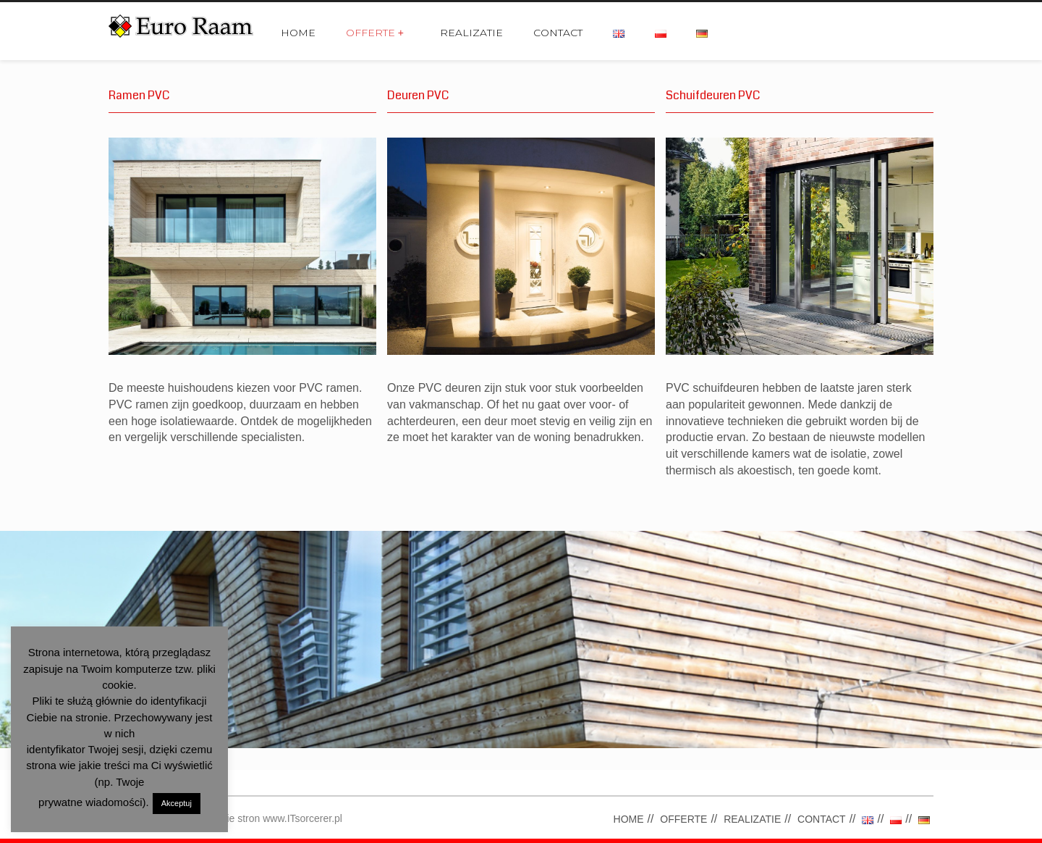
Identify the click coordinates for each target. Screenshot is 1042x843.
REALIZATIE (471, 32)
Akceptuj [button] (176, 803)
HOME (298, 32)
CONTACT (558, 32)
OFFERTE (375, 32)
